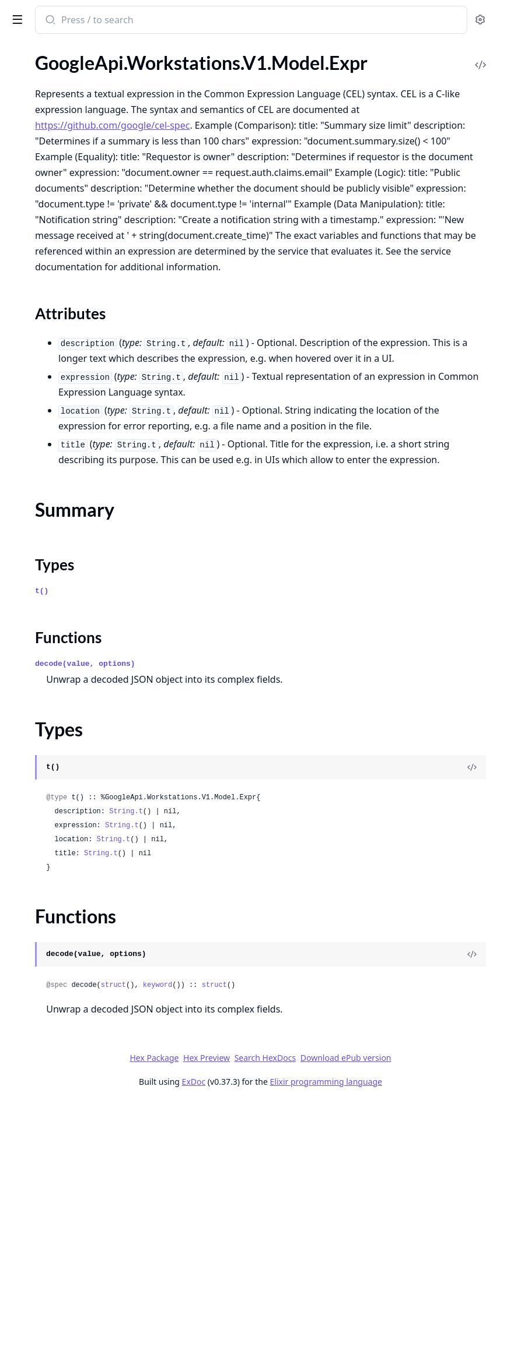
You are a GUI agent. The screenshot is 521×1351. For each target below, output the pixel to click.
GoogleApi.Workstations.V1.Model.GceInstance (83, 379)
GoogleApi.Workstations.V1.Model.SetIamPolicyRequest (83, 772)
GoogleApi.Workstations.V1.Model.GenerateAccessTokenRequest (83, 457)
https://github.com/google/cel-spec (287, 184)
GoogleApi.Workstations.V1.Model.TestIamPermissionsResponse (83, 850)
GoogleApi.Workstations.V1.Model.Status (83, 803)
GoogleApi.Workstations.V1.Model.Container (83, 217)
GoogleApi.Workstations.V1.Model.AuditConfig (83, 138)
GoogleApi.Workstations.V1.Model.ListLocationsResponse (83, 520)
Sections (37, 300)
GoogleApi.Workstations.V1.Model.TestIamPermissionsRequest (83, 835)
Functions (40, 342)
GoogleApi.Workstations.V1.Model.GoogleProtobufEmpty (83, 489)
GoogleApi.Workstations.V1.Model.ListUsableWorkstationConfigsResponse (83, 552)
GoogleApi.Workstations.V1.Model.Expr (83, 279)
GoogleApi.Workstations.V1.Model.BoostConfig (83, 185)
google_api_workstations (71, 14)
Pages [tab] (21, 50)
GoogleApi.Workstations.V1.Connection (83, 106)
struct (288, 1233)
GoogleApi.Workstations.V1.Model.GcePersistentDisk (83, 410)
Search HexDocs (352, 1305)
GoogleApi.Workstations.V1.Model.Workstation (83, 866)
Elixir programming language (414, 1329)
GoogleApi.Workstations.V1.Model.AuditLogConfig (83, 154)
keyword (332, 1233)
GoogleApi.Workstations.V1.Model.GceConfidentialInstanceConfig (83, 363)
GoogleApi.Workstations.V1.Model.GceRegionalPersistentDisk (83, 426)
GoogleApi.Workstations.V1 (64, 75)
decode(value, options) (260, 911)
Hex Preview (294, 1305)
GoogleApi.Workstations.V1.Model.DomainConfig (83, 248)
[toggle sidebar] (160, 18)
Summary (39, 314)
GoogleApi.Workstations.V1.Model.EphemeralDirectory (83, 264)
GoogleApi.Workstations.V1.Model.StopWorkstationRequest (83, 819)
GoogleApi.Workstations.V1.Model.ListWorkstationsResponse (83, 614)
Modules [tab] (70, 50)
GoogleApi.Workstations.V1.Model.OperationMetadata (83, 662)
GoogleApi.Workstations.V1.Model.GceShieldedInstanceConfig (83, 441)
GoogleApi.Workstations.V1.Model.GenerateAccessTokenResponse (83, 473)
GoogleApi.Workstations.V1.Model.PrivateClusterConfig (83, 725)
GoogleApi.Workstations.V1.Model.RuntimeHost (83, 756)
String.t (301, 1059)
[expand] (163, 77)
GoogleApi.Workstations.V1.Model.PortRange (83, 709)
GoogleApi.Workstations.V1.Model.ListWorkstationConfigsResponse (83, 599)
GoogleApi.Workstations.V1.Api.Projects (83, 91)
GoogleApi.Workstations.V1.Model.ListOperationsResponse (83, 536)
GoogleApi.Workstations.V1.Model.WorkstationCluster (83, 882)
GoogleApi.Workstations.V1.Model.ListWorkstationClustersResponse (83, 583)
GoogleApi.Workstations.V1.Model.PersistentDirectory (83, 677)
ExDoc (281, 1329)
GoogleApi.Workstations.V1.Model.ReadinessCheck (83, 740)
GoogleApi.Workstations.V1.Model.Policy (83, 693)
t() (216, 838)
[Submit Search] (224, 21)
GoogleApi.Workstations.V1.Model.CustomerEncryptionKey (83, 232)
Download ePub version (433, 1305)
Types (32, 328)
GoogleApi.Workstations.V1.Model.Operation (83, 646)
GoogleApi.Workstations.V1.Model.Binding (83, 169)
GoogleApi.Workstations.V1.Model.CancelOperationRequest (83, 201)
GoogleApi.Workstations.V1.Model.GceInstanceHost (83, 394)
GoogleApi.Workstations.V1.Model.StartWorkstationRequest (83, 787)
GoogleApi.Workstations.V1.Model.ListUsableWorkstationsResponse (83, 567)
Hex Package (241, 1305)
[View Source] (472, 1015)
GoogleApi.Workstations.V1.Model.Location (83, 630)
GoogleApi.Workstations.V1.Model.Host (83, 504)
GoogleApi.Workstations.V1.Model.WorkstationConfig (83, 898)
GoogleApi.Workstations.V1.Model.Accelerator (83, 122)
